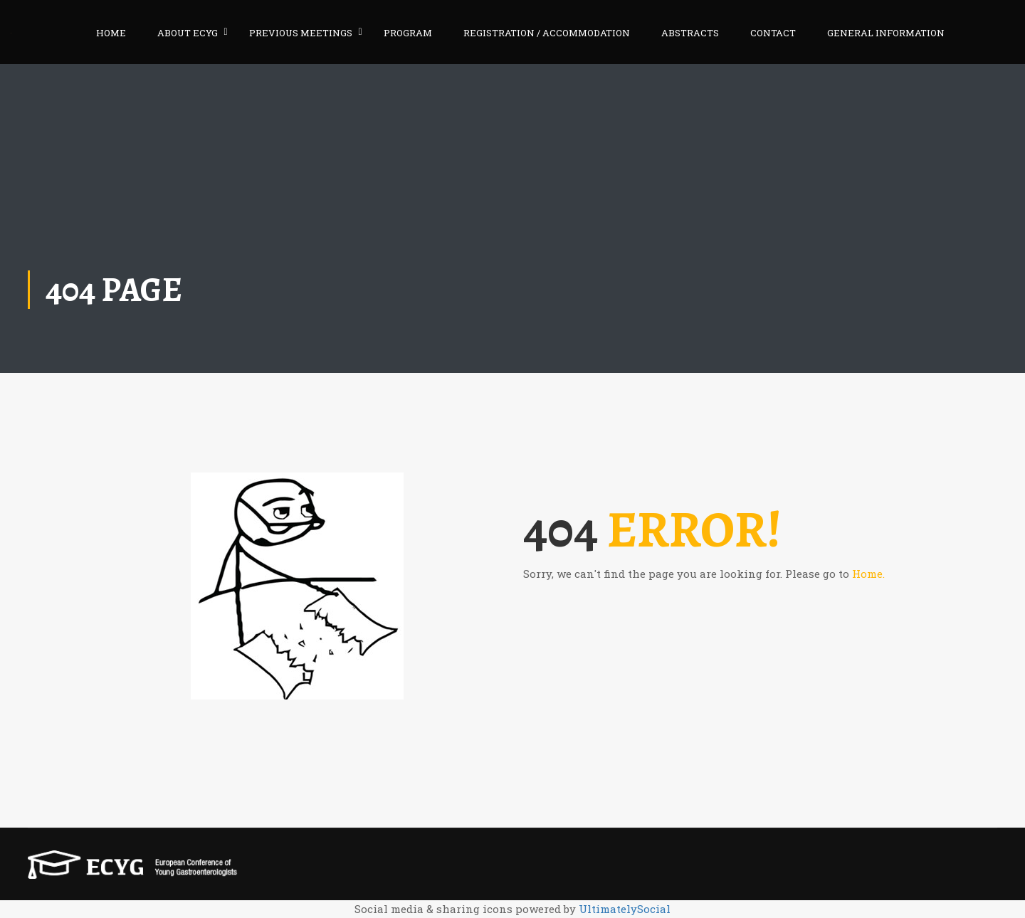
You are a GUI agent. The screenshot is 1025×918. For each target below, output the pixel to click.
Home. (868, 573)
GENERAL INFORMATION (886, 32)
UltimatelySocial (625, 909)
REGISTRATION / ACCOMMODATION (546, 32)
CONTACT (773, 32)
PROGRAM (408, 32)
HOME (111, 32)
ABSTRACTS (690, 32)
